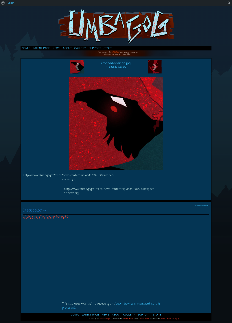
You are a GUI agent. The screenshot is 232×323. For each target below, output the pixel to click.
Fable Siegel (105, 318)
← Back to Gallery (116, 66)
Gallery (80, 48)
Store (108, 48)
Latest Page (41, 48)
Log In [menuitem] (11, 2)
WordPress (128, 318)
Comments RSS (201, 206)
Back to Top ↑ (173, 318)
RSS (163, 318)
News (56, 48)
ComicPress (144, 318)
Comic (26, 48)
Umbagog (116, 27)
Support (95, 48)
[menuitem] (3, 3)
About (67, 48)
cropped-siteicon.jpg (115, 63)
